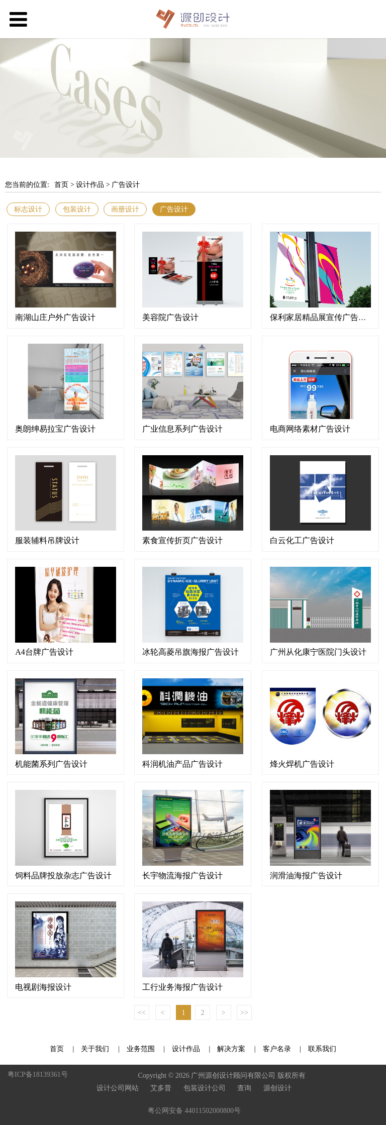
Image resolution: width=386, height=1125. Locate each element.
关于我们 (96, 1049)
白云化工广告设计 (302, 540)
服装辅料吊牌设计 (47, 540)
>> (244, 1012)
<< (142, 1012)
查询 (244, 1088)
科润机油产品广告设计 (182, 764)
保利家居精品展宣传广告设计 (322, 317)
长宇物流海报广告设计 (182, 875)
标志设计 (28, 209)
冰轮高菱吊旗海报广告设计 (190, 652)
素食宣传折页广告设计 (182, 540)
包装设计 (77, 209)
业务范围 (141, 1049)
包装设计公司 (204, 1088)
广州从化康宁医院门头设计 (318, 652)
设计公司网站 (117, 1088)
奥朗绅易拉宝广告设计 (55, 429)
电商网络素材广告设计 (310, 429)
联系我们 (322, 1049)
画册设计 (125, 209)
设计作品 (90, 184)
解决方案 (231, 1049)
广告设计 (126, 184)
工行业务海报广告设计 (182, 987)
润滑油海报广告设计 (306, 875)
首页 (61, 184)
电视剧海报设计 (43, 987)
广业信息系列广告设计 (182, 429)
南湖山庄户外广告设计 (55, 317)
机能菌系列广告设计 (51, 764)
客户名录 (277, 1049)
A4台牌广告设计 (44, 652)
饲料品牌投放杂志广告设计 (63, 875)
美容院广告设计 (170, 317)
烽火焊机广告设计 (302, 764)
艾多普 (160, 1088)
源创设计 (277, 1088)
